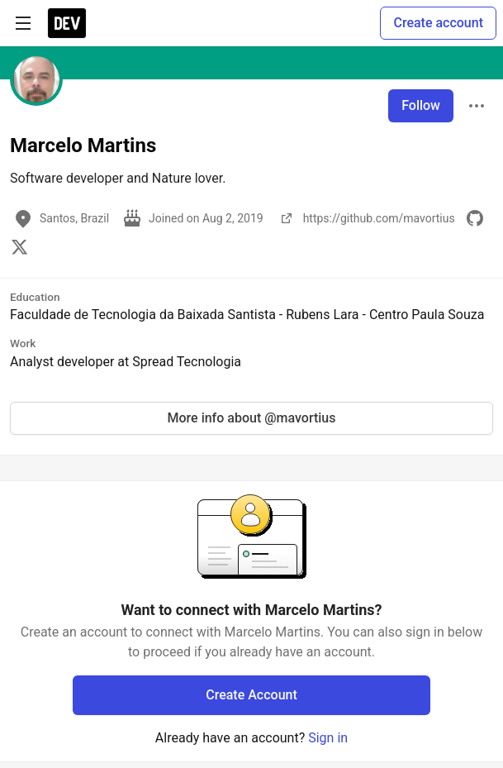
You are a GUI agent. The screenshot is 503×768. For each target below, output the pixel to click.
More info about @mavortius (252, 418)
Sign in (328, 738)
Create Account (251, 695)
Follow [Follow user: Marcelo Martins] (420, 105)
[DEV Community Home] (67, 23)
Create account (438, 23)
